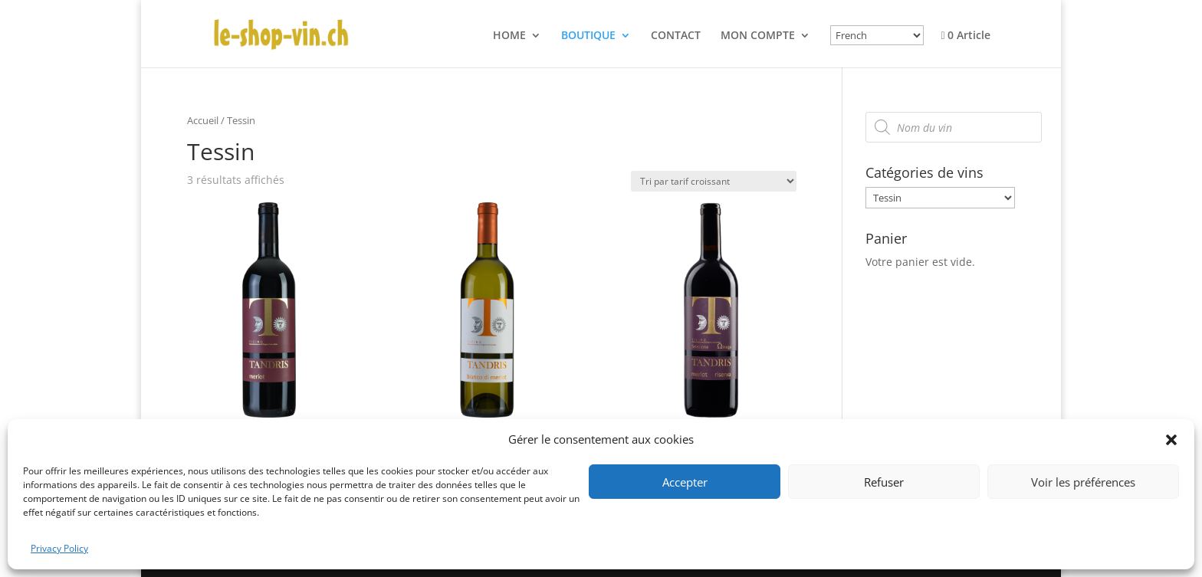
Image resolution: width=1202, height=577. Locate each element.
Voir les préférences (1083, 482)
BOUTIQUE (588, 36)
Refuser (884, 482)
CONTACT (676, 36)
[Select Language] (877, 35)
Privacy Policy (59, 548)
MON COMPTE (758, 36)
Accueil (202, 120)
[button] (1171, 440)
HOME (509, 36)
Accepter (685, 482)
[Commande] (713, 181)
